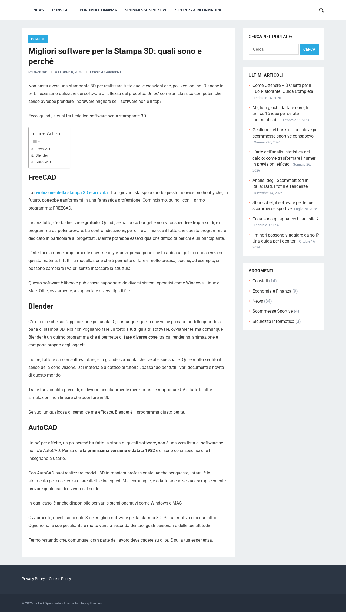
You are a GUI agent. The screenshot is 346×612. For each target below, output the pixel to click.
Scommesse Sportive (146, 10)
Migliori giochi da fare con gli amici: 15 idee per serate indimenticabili (280, 113)
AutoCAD (43, 162)
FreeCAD (42, 149)
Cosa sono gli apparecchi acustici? (285, 218)
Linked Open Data (47, 603)
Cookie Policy (60, 579)
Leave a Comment (106, 72)
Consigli (60, 10)
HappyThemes (90, 603)
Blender (41, 155)
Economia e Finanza (97, 10)
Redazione (37, 72)
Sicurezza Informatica (198, 10)
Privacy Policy (33, 579)
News (39, 10)
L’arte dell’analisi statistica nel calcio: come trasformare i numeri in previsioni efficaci (284, 158)
